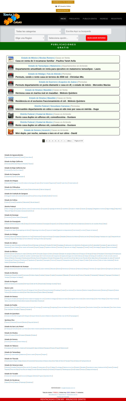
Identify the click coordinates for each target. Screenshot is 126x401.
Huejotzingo (54, 307)
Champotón (21, 176)
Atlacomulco (76, 253)
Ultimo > (69, 140)
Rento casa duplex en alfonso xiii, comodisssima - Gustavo (46, 117)
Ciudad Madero (15, 354)
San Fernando (45, 183)
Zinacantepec (13, 262)
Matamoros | (56, 66)
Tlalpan (12, 211)
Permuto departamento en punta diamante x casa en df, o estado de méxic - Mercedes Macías (63, 85)
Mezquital (24, 217)
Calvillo (22, 157)
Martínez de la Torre (68, 367)
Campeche (8, 176)
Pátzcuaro (79, 268)
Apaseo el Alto (20, 223)
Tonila (90, 247)
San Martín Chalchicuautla (36, 328)
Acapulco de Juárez (10, 230)
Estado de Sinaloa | (34, 90)
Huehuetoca (48, 256)
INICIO (63, 19)
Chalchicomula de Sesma (27, 307)
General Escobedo (48, 290)
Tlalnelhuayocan (66, 369)
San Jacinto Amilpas (89, 298)
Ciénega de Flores (33, 290)
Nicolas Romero (36, 258)
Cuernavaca (26, 275)
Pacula (92, 236)
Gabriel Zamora (27, 268)
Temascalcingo (9, 260)
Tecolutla (51, 369)
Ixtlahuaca (80, 256)
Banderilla (20, 367)
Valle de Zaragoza (45, 189)
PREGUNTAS (74, 19)
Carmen (14, 176)
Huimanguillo (29, 348)
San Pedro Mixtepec (101, 298)
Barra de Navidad (111, 247)
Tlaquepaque (79, 247)
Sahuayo (86, 268)
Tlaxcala (67, 361)
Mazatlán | (48, 90)
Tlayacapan (108, 275)
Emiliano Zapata (34, 275)
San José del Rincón (66, 258)
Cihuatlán (48, 245)
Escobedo (19, 196)
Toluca (76, 260)
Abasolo (7, 223)
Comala (12, 202)
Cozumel (19, 322)
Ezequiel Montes (35, 316)
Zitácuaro (117, 268)
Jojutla (53, 275)
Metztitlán (63, 236)
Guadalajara (60, 245)
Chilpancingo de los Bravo (38, 230)
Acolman (7, 253)
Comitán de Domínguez (29, 183)
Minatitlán (83, 367)
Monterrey (104, 290)
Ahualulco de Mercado (22, 245)
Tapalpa (42, 247)
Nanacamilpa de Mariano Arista (43, 361)
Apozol (7, 382)
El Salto (54, 245)
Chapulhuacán (37, 236)
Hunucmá (24, 376)
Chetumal (13, 322)
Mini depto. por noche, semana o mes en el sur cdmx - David (46, 133)
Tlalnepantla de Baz (68, 260)
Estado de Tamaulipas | (39, 66)
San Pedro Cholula (116, 307)
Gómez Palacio (16, 217)
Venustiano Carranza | (60, 106)
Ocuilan (51, 258)
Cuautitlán (21, 256)
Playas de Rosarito (22, 163)
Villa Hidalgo (96, 247)
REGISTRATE (62, 10)
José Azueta (76, 230)
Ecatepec (37, 256)
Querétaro (55, 316)
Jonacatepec (59, 275)
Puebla (77, 307)
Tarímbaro (92, 268)
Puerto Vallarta (15, 247)
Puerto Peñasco (22, 341)
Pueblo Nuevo (74, 223)
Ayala (14, 275)
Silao (105, 223)
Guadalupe (57, 290)
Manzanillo (26, 202)
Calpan (17, 307)
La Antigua (59, 367)
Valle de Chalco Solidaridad (106, 260)
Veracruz (83, 369)
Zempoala (47, 238)
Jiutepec (48, 275)
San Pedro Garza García (30, 292)
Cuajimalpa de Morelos (55, 208)
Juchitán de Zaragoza (51, 298)
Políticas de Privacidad (63, 396)
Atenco (51, 253)
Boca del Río (27, 367)
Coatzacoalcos (42, 367)
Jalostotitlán (96, 245)
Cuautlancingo (46, 307)
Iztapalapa (90, 208)
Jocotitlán (98, 256)
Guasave (22, 335)
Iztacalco (83, 208)
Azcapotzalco (18, 208)
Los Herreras (69, 290)
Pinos (11, 382)
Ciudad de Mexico (36, 208)
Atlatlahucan (8, 275)
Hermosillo (13, 341)
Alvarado (7, 367)
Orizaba (115, 367)
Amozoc (7, 307)
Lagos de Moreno (111, 245)
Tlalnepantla (94, 275)
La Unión (83, 230)
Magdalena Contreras (99, 208)
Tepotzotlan (39, 260)
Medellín (77, 367)
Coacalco (7, 256)
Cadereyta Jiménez (16, 290)
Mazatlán (28, 335)
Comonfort (32, 223)
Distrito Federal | (42, 106)
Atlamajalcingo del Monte (23, 230)
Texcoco (53, 260)
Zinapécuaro (110, 268)
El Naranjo (8, 328)
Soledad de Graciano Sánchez (64, 328)
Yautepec (7, 277)
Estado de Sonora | (33, 130)
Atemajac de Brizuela (39, 245)
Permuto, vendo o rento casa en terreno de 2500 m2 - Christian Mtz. (50, 77)
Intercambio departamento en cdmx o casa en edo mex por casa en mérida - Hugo (57, 109)
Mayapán (30, 376)
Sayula (36, 247)
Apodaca (7, 290)
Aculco (13, 253)
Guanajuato (47, 223)
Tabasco (16, 382)
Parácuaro (73, 268)
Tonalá (58, 183)
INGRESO (104, 19)
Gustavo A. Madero (75, 208)
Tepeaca (22, 309)
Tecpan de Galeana (91, 230)
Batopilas (7, 189)
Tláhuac (7, 211)
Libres (72, 307)
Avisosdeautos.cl (53, 394)
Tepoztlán (87, 275)
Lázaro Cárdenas (44, 268)
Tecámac (116, 258)
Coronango (38, 307)
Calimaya (89, 253)
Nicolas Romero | (47, 58)
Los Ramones (78, 290)
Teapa (57, 348)
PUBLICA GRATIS (90, 19)
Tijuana (30, 163)
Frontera (15, 348)
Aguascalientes (9, 157)
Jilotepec (86, 256)
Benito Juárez (26, 208)
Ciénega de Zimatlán (10, 298)
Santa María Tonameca (37, 301)
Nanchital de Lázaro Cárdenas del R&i (97, 367)
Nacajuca (47, 348)
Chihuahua (20, 189)
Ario (6, 268)
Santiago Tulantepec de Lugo (102, 236)
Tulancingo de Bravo (38, 238)
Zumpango (21, 262)
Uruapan (98, 268)
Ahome (7, 335)
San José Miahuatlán (104, 307)
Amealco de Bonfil (10, 316)
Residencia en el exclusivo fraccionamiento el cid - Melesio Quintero (50, 101)
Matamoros (23, 354)
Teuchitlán (60, 247)
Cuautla (19, 275)
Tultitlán (87, 260)
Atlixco (12, 307)
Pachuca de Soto (84, 236)
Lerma (109, 256)
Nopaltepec (45, 258)
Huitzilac (42, 275)
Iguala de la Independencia (65, 230)
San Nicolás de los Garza (16, 292)
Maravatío (53, 268)
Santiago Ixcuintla (51, 283)
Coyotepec (14, 256)
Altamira (7, 354)
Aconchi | (46, 130)
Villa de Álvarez (34, 202)
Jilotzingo (92, 256)
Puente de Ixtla (74, 275)
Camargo (14, 189)
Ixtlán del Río (34, 283)
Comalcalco (8, 348)
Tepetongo (22, 382)
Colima (7, 202)
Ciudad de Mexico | (45, 114)
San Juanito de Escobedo (27, 247)
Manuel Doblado (64, 223)
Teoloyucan (17, 260)
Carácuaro (11, 268)
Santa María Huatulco (24, 301)
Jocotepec (103, 245)
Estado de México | (30, 58)
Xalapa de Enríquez (92, 369)
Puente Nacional (37, 369)
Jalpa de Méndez (38, 348)
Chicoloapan (109, 253)
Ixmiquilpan (57, 236)
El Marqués (27, 316)
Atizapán (56, 253)
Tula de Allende (28, 238)
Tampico (44, 354)
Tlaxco (72, 361)
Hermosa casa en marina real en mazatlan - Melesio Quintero (46, 93)
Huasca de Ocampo (47, 236)
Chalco (95, 253)
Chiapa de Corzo (17, 183)
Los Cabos (19, 170)
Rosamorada (42, 283)
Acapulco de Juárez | (68, 82)
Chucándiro (19, 268)
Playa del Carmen (33, 322)
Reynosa (38, 354)
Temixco (81, 275)
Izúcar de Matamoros (63, 307)
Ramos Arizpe (38, 196)
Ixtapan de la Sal (72, 256)
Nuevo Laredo (31, 354)
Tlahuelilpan (19, 238)
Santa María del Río (49, 328)
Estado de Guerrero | (49, 82)
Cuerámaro (39, 223)
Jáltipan (53, 367)
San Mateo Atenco (94, 258)
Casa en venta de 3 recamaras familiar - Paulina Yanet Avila (46, 61)
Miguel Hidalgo (110, 208)
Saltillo (44, 196)
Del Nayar (27, 283)
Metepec (7, 258)
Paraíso (53, 348)
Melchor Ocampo (87, 290)
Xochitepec (116, 275)
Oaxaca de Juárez (63, 298)
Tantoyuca (45, 369)
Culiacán (12, 335)
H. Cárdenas (22, 348)
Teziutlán (28, 309)
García (40, 290)
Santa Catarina (42, 292)
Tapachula (52, 183)
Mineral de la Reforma (73, 236)
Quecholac (83, 307)
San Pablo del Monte (58, 361)
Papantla (7, 369)
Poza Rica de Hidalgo (25, 369)
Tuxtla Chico (64, 183)
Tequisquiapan (74, 316)
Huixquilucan (56, 256)
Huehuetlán (15, 328)
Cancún (7, 322)
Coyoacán (45, 208)
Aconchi (7, 341)
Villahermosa (63, 348)
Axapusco (83, 253)
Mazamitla (7, 247)
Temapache (58, 369)
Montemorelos (97, 290)
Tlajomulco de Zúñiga (69, 247)
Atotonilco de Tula (27, 236)
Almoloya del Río (32, 253)
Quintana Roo (48, 376)
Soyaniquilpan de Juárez (106, 258)
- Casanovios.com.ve (71, 394)
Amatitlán (13, 367)
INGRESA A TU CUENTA (63, 2)
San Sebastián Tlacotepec (12, 309)
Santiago (50, 292)
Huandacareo (35, 268)
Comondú (8, 170)
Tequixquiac (46, 260)
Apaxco (46, 253)
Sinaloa (34, 335)
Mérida (35, 376)
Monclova (25, 196)
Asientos (17, 157)
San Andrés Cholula (92, 307)
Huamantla (31, 361)
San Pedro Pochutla (112, 298)
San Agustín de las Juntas (76, 298)
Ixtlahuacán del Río (87, 245)
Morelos (12, 258)
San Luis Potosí (23, 328)
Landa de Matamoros (46, 316)
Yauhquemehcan (85, 361)
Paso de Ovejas (14, 369)
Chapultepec (101, 253)
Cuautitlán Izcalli (29, 256)
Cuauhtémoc (19, 202)
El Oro (42, 256)
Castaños (13, 196)
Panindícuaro (65, 268)
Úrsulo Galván (76, 369)
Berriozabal (8, 183)
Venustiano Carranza (20, 211)
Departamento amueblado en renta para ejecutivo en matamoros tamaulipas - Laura (58, 69)
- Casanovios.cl (62, 394)
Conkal (13, 376)
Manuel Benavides (34, 189)
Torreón (54, 196)
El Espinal (20, 298)
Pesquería (111, 290)
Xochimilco (30, 211)
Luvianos (114, 256)
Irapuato (53, 223)
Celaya (26, 223)
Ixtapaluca (63, 256)
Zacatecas (29, 382)
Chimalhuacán (117, 253)
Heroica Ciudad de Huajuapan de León (34, 298)
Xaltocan (77, 361)
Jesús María (28, 157)
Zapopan (103, 247)
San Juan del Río (64, 316)
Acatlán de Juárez (10, 245)
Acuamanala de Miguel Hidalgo (13, 361)
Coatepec (34, 367)
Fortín (48, 367)
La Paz (13, 170)
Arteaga (7, 196)
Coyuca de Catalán (51, 230)
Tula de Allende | (54, 74)
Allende (13, 223)
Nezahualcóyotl (27, 258)
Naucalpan (19, 258)
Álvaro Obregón (9, 208)
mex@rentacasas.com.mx (68, 388)
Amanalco (40, 253)
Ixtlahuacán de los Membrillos (73, 245)
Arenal (30, 245)
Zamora (104, 268)
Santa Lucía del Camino (11, 301)
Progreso (41, 376)
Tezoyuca (59, 260)
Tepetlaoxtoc (31, 260)
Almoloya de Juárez (21, 253)
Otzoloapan (57, 258)
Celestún (7, 376)
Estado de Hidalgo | (37, 74)
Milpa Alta (117, 208)
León (57, 223)
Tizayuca (12, 238)
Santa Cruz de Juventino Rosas (94, 223)
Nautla (110, 367)
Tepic (58, 283)
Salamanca (82, 223)
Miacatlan (66, 275)
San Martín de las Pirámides (80, 258)
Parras (31, 196)
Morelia (59, 268)
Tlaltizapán (101, 275)
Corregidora (19, 316)
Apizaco (25, 361)
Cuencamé (8, 217)
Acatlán (7, 236)
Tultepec (81, 260)
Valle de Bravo (94, 260)
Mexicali (14, 163)
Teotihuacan (24, 260)
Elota (17, 335)
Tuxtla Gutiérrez (73, 183)
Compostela (20, 283)
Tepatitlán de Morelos (50, 247)
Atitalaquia (19, 236)
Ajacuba (13, 236)
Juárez (38, 183)
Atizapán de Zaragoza (66, 253)
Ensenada (8, 163)
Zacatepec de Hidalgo (16, 277)
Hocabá (18, 376)
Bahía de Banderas (10, 283)
